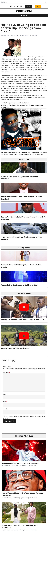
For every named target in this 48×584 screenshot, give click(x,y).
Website (5, 409)
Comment (6, 372)
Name (5, 394)
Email (5, 401)
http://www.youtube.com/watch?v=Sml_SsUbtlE (15, 103)
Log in (28, 6)
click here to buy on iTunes (34, 154)
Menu (24, 15)
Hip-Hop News (24, 35)
